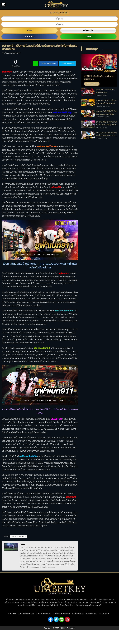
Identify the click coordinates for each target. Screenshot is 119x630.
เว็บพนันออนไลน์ (62, 613)
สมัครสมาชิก (88, 30)
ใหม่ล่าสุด (92, 49)
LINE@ (88, 36)
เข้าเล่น (29, 30)
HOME (13, 613)
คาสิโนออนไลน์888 (18, 536)
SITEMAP (104, 613)
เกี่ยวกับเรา (79, 613)
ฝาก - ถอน (29, 36)
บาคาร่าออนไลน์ (27, 613)
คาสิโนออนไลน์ (44, 613)
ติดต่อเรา (92, 613)
